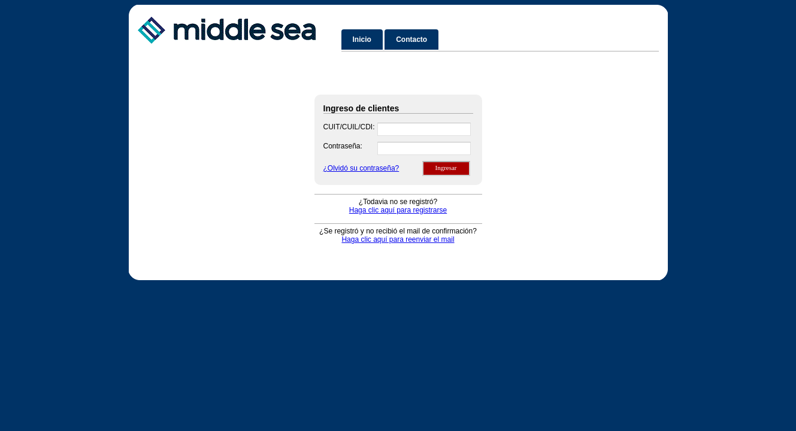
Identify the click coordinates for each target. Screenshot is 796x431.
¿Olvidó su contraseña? (361, 168)
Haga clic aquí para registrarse (398, 210)
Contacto (411, 39)
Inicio (362, 39)
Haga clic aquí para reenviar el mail (397, 239)
